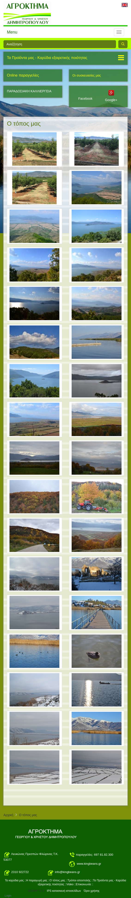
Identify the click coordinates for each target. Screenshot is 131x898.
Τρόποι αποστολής (79, 880)
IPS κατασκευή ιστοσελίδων (64, 890)
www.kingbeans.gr (89, 863)
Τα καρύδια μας (14, 880)
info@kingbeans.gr (67, 872)
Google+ (111, 100)
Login (8, 895)
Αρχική (8, 815)
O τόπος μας (28, 815)
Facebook (85, 98)
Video (70, 884)
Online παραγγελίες (23, 75)
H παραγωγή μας (36, 880)
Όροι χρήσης (91, 890)
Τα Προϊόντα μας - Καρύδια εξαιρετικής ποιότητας (47, 58)
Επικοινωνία (83, 884)
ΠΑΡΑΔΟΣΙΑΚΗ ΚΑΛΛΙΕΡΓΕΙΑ (29, 91)
